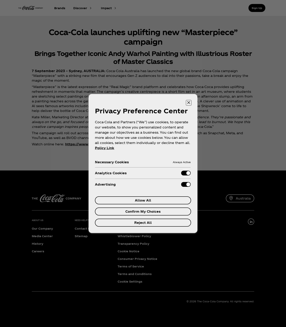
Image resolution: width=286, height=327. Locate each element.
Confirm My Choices (143, 211)
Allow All (143, 200)
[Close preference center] (188, 102)
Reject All (143, 222)
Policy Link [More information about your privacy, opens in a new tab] (104, 148)
